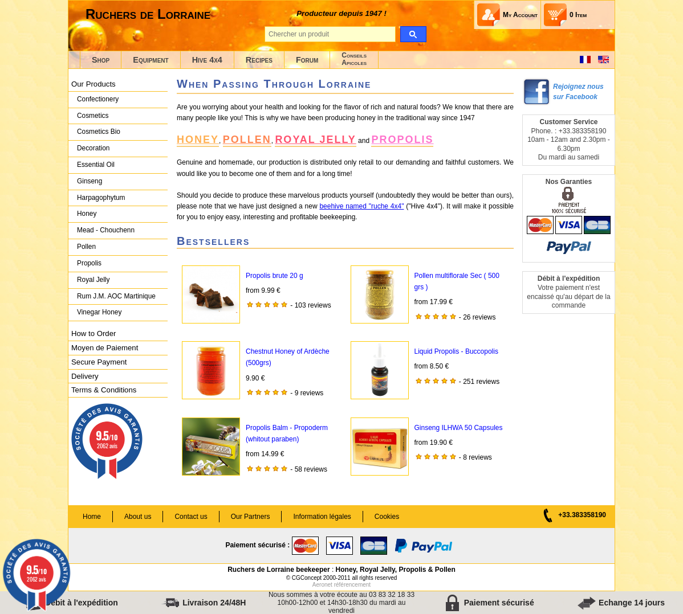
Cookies (387, 517)
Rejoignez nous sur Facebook (578, 92)
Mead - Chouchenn (106, 230)
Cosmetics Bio (98, 132)
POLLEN (247, 139)
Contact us (190, 517)
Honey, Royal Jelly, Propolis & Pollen (396, 570)
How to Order (93, 333)
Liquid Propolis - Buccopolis (456, 351)
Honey (86, 214)
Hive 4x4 (207, 59)
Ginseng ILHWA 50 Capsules (458, 428)
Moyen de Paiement (104, 347)
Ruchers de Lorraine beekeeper (278, 570)
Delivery (85, 376)
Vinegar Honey (99, 312)
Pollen (86, 247)
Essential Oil (96, 165)
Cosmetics (92, 116)
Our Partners (250, 517)
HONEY (198, 139)
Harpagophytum (101, 198)
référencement (352, 585)
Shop (100, 59)
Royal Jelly (93, 280)
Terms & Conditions (103, 390)
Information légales (322, 517)
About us (137, 517)
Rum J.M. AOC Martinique (116, 296)
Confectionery (98, 99)
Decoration (93, 148)
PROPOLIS (402, 139)
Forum (307, 59)
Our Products (93, 84)
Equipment (150, 59)
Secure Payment (99, 362)
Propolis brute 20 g (274, 276)
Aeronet (322, 585)
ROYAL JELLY (315, 139)
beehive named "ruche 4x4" (361, 206)
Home (92, 517)
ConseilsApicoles (354, 59)
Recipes (259, 59)
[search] (413, 34)
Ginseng (89, 181)
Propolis (89, 263)
